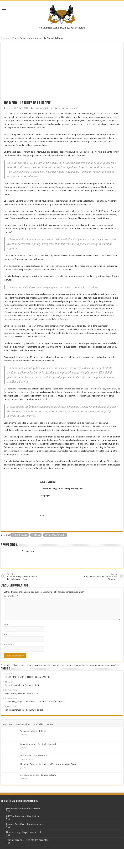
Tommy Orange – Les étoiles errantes (27, 840)
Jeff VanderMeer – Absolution (22, 816)
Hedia (9, 108)
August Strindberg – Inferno (33, 731)
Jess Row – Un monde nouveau (23, 808)
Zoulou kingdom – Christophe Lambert (38, 744)
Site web (8, 644)
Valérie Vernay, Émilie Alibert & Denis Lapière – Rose (23, 576)
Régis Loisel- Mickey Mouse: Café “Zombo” (100, 576)
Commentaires (23, 724)
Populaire (7, 724)
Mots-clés (38, 724)
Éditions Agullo (19, 535)
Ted (8, 811)
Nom (7, 624)
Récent (50, 724)
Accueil (4, 38)
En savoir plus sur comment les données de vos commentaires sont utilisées (83, 665)
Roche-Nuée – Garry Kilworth (33, 755)
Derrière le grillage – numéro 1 (23, 832)
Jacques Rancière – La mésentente (25, 824)
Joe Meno (36, 535)
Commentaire (11, 596)
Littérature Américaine (20, 38)
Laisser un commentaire (68, 108)
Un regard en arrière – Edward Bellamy (38, 775)
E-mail (7, 634)
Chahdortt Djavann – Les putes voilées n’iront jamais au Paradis (49, 764)
